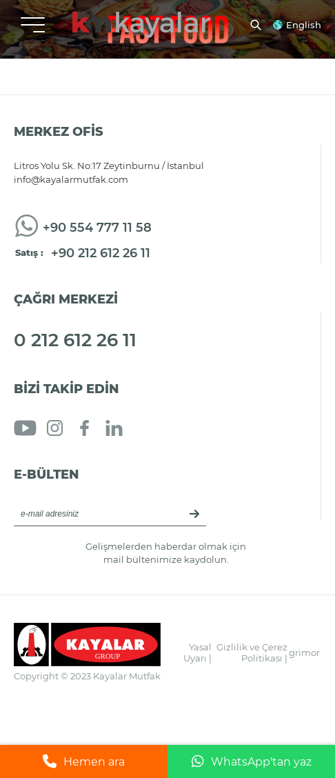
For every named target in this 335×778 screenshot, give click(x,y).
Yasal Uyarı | (197, 652)
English (303, 24)
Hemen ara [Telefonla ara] (84, 761)
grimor (304, 652)
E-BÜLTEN (46, 474)
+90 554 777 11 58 (97, 227)
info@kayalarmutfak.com (71, 179)
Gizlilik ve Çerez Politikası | (251, 652)
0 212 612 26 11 (75, 340)
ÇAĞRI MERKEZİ (66, 299)
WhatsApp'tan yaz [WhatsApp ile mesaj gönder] (252, 761)
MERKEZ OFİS (58, 131)
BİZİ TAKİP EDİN (66, 389)
